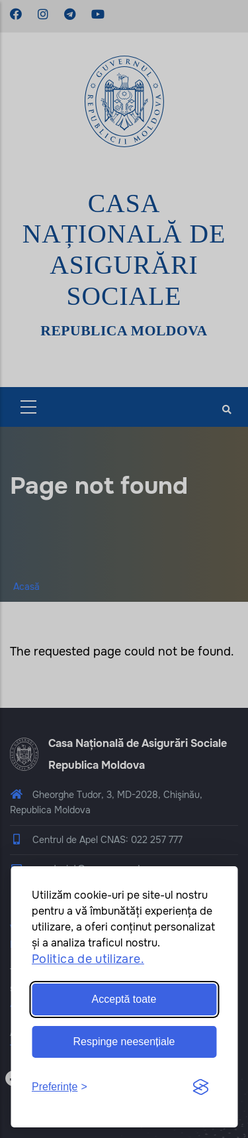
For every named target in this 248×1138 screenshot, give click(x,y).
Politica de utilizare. (88, 959)
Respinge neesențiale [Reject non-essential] (124, 1041)
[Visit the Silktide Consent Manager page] (200, 1088)
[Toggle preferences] (59, 1087)
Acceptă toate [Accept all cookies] (124, 999)
